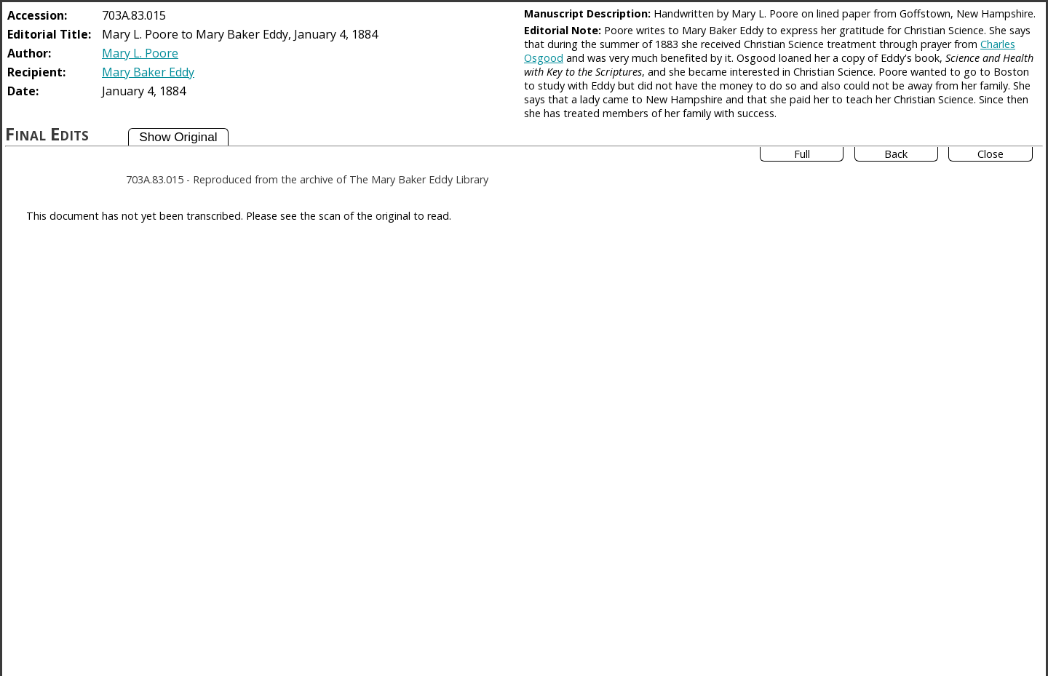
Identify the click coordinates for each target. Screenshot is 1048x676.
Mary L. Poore (140, 53)
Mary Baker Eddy (148, 72)
